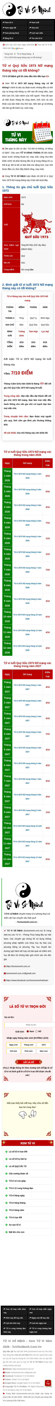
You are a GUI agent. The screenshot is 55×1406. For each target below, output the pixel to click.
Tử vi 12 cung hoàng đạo (21, 1188)
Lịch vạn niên (36, 33)
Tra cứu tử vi (35, 38)
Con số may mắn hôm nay (15, 1311)
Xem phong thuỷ (11, 33)
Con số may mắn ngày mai (40, 1311)
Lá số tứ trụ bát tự (17, 1159)
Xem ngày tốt (9, 28)
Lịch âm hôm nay (12, 1323)
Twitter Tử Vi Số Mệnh (20, 1380)
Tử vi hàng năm (16, 1210)
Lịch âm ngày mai (37, 1323)
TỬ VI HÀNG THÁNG (30, 153)
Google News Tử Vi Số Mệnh (28, 1383)
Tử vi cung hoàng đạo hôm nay (15, 1330)
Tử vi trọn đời (15, 1217)
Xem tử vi (8, 23)
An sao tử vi (15, 1225)
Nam (30, 1031)
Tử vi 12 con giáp (17, 1181)
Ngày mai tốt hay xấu (39, 1318)
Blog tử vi (8, 38)
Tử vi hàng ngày (17, 1195)
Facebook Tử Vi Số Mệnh (24, 1376)
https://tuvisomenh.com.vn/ (23, 1369)
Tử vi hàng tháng (17, 1203)
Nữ (38, 1031)
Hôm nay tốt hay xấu (13, 1318)
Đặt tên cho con (16, 1232)
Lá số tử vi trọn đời (18, 1151)
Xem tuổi (34, 23)
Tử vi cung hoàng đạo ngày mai (40, 1330)
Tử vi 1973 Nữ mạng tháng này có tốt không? (27, 85)
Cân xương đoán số (18, 1173)
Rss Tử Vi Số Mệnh (24, 1390)
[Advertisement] (27, 1272)
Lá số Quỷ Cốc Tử (17, 1166)
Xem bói (34, 28)
